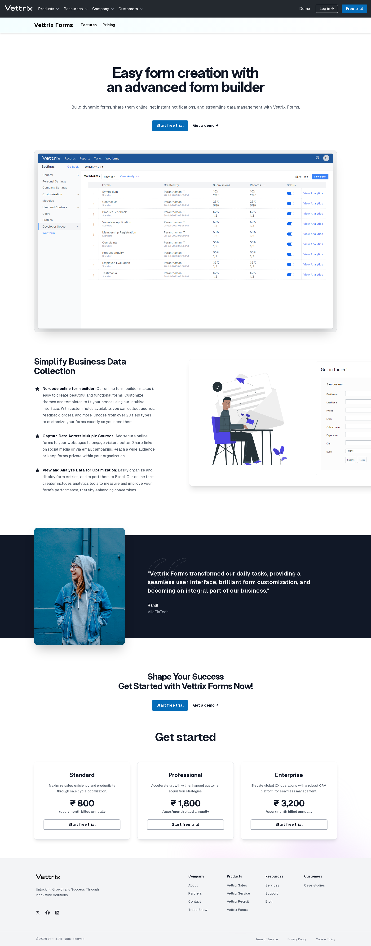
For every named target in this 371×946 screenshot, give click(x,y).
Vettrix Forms (53, 25)
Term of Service (267, 939)
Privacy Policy (296, 939)
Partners (195, 893)
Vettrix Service (238, 893)
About (193, 885)
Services (272, 885)
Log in (327, 9)
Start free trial (170, 125)
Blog (269, 901)
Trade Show (197, 910)
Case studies (314, 885)
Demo (304, 8)
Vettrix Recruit (238, 901)
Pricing (108, 25)
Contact (194, 901)
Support (271, 893)
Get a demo (206, 125)
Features (89, 25)
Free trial (354, 8)
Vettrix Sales (237, 885)
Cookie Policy (325, 939)
